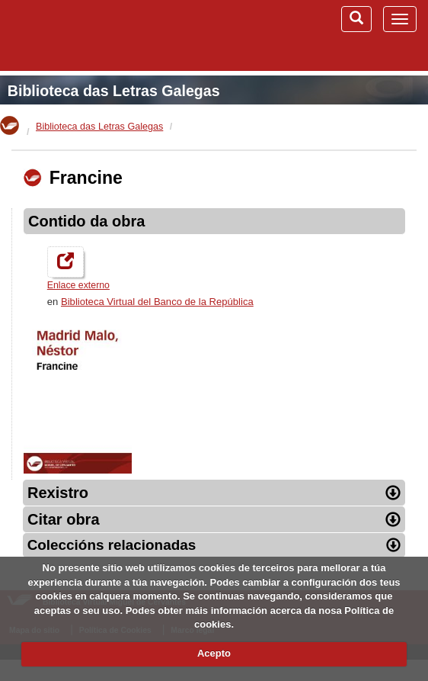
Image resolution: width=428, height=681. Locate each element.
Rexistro (214, 492)
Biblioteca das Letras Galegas (114, 90)
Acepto (214, 653)
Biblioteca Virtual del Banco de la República (157, 301)
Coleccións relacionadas (214, 545)
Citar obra (214, 519)
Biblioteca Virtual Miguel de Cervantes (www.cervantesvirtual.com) (91, 35)
